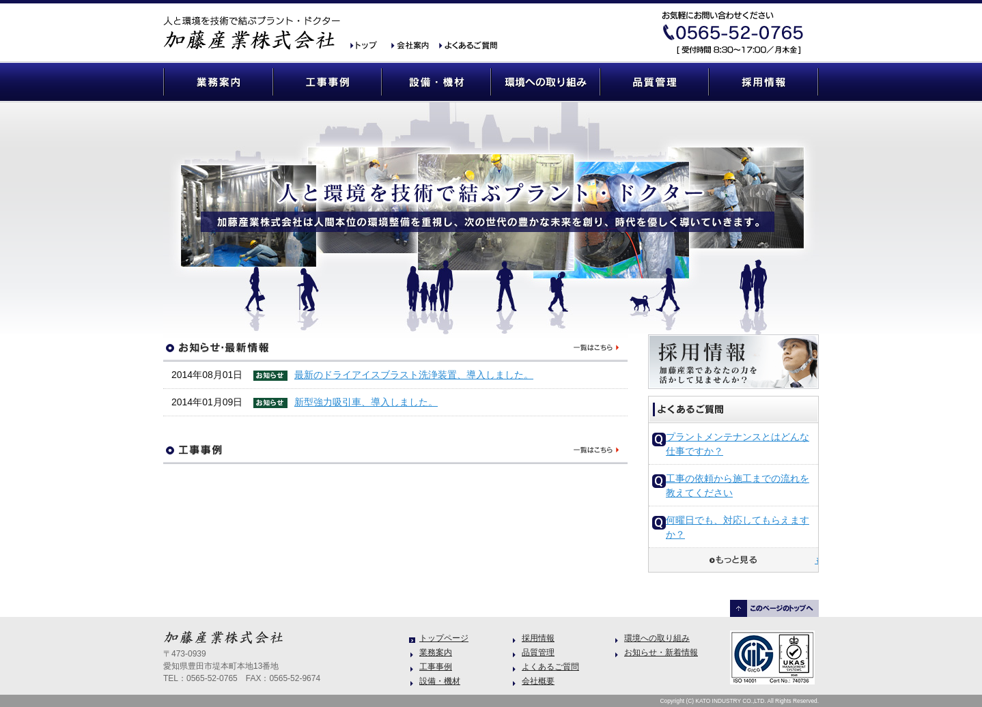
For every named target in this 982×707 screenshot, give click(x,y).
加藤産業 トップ (368, 46)
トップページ (443, 638)
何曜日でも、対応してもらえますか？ (737, 527)
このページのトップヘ (774, 608)
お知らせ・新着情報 (661, 652)
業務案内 (217, 81)
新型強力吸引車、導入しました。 (366, 401)
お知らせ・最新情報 (395, 348)
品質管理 (655, 81)
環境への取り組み (545, 81)
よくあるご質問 (467, 46)
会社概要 (412, 46)
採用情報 (764, 81)
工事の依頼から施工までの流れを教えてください (737, 485)
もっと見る (816, 559)
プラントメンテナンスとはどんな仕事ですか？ (737, 444)
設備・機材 (436, 81)
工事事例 (327, 81)
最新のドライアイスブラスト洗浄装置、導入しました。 (413, 374)
